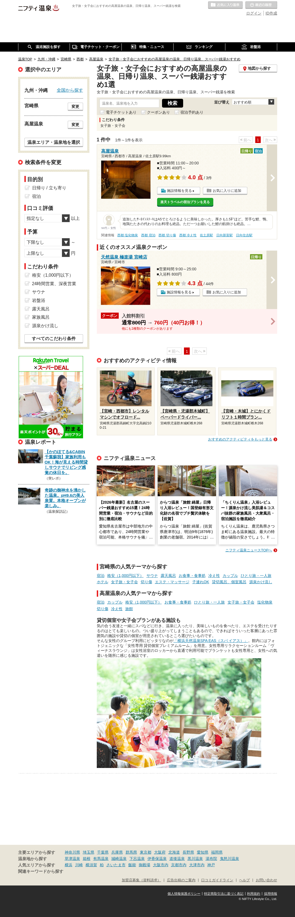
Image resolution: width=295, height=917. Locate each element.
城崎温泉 (119, 858)
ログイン (254, 13)
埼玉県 (88, 852)
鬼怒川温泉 (229, 858)
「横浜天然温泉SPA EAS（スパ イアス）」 (211, 640)
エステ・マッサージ (172, 582)
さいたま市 (116, 865)
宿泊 (100, 575)
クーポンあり (158, 112)
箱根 (86, 858)
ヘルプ (244, 880)
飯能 (132, 865)
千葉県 (103, 852)
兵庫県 (117, 852)
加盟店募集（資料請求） (141, 880)
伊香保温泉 (157, 858)
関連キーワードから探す (40, 871)
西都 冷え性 (188, 235)
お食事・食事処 (192, 575)
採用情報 (270, 894)
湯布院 (211, 858)
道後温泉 (177, 858)
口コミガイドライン (217, 880)
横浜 (68, 865)
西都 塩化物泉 (127, 235)
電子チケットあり (121, 112)
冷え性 (214, 575)
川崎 (79, 865)
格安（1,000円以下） (125, 575)
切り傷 (146, 582)
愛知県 (202, 852)
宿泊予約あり (191, 112)
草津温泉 (72, 858)
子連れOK (200, 582)
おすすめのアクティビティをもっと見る (240, 439)
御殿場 (144, 865)
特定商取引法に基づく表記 (223, 894)
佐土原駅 (206, 235)
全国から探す (70, 90)
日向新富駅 (224, 235)
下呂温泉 (137, 858)
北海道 (174, 852)
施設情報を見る (179, 191)
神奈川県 (72, 852)
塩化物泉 (265, 602)
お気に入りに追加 (227, 191)
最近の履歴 (261, 5)
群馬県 (131, 852)
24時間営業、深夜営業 (54, 283)
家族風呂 (41, 317)
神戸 (211, 865)
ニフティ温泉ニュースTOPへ (248, 550)
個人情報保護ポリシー (184, 894)
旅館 (129, 609)
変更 (75, 106)
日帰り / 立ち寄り (49, 188)
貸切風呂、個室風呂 (229, 582)
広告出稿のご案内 (181, 880)
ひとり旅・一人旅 (256, 575)
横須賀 (91, 865)
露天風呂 (168, 575)
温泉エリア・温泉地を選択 (53, 142)
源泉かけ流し (260, 582)
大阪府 (160, 852)
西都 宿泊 (148, 235)
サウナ (152, 575)
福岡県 (217, 852)
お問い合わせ (266, 880)
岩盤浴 (38, 300)
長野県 (188, 852)
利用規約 (253, 894)
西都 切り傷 (167, 235)
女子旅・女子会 (124, 582)
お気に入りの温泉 (225, 5)
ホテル (102, 582)
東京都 (145, 852)
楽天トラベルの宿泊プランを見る (185, 202)
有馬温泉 (101, 858)
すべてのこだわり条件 (54, 338)
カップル (230, 575)
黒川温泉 (195, 858)
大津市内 (197, 865)
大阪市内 (160, 865)
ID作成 (271, 13)
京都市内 (178, 865)
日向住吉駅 (244, 235)
